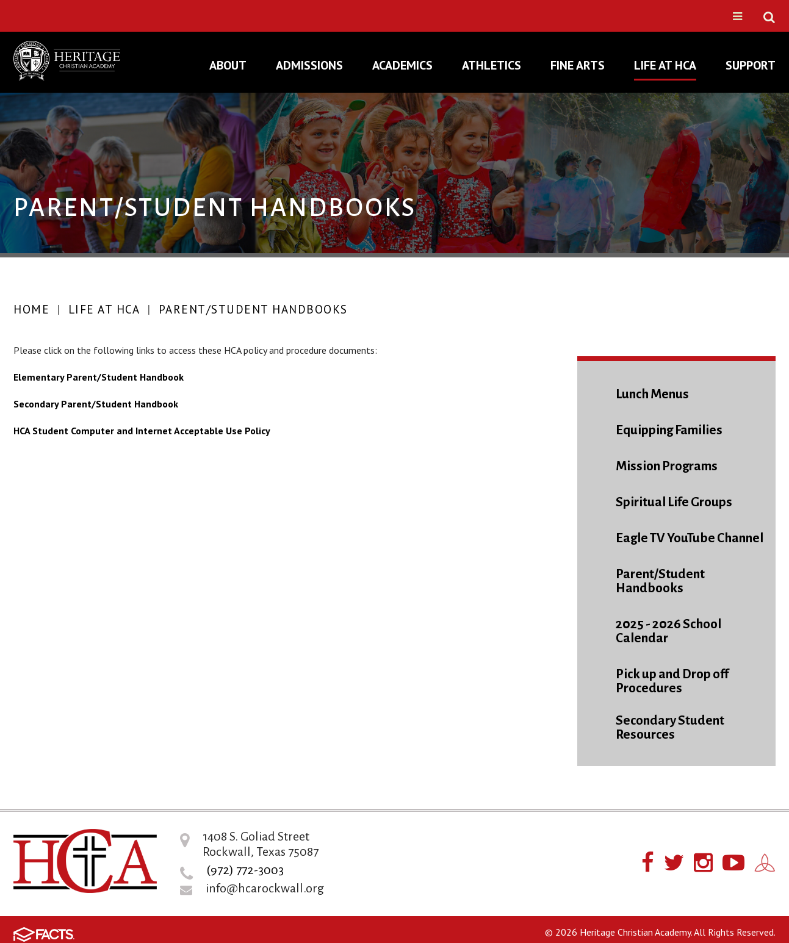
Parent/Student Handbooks (253, 309)
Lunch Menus (652, 394)
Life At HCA (104, 309)
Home (31, 309)
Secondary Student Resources (670, 728)
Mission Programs (667, 466)
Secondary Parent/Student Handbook (95, 404)
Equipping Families (669, 430)
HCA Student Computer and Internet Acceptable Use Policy (141, 431)
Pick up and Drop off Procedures (672, 681)
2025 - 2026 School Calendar (668, 631)
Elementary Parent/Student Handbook (98, 377)
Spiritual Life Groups (674, 502)
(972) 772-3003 (245, 870)
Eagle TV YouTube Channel (689, 538)
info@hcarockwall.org (265, 888)
